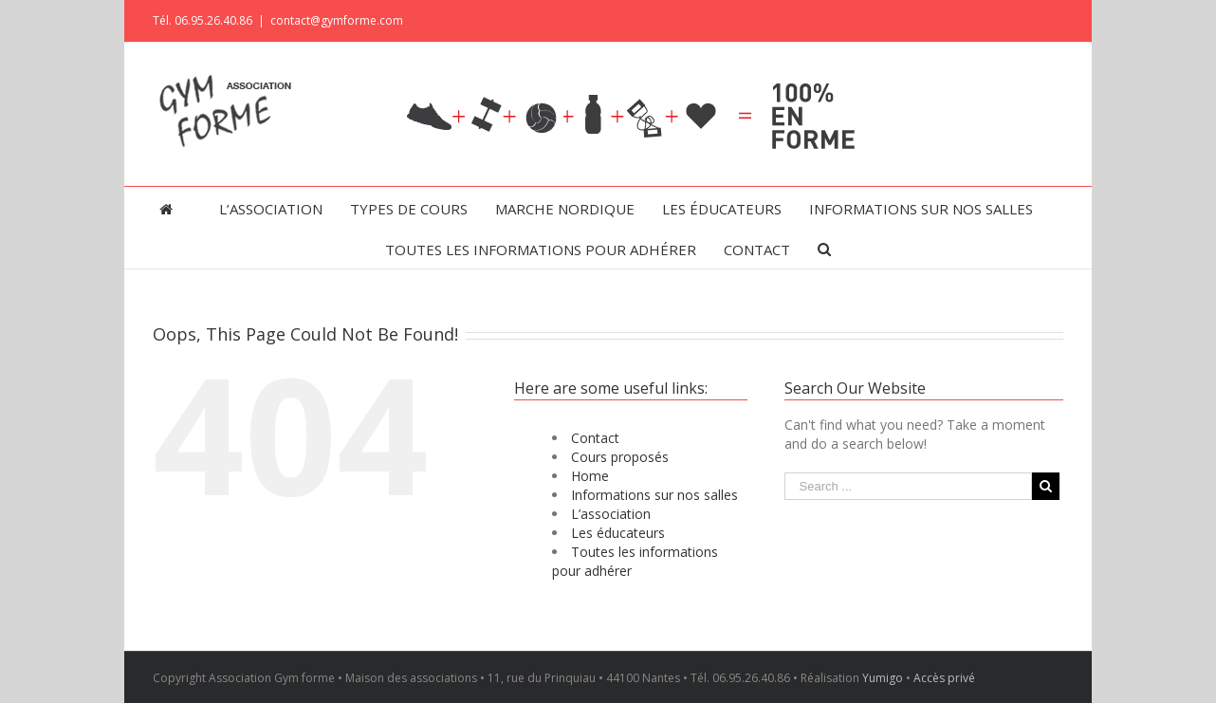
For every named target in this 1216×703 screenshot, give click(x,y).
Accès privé (944, 678)
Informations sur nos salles (654, 495)
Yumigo (882, 678)
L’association (611, 514)
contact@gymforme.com (336, 20)
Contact (595, 438)
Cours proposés (620, 457)
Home (590, 476)
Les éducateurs (618, 533)
